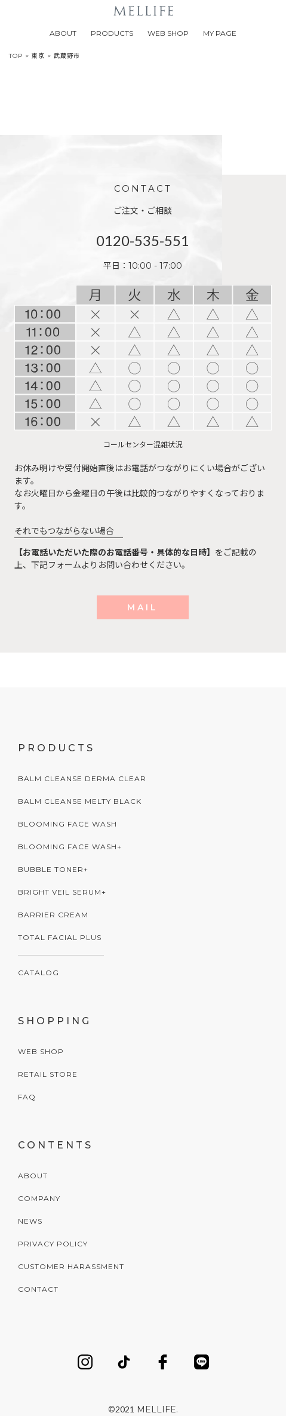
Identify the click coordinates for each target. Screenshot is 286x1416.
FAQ (27, 1096)
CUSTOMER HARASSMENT (71, 1266)
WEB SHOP (168, 33)
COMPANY (39, 1198)
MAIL (142, 607)
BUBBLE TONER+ (53, 869)
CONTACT (38, 1289)
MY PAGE (219, 33)
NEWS (30, 1221)
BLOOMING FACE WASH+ (70, 846)
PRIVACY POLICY (53, 1243)
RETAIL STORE (48, 1074)
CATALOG (38, 972)
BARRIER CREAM (53, 914)
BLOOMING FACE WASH (67, 823)
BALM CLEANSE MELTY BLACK (80, 801)
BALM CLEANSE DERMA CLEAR (82, 778)
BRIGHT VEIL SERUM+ (62, 891)
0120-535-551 (142, 240)
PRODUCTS (112, 33)
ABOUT (63, 33)
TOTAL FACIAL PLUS (60, 937)
